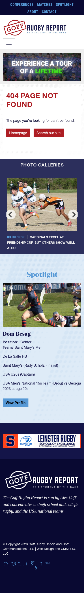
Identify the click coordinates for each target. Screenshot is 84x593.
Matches (45, 4)
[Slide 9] (66, 408)
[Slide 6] (48, 408)
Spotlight (65, 4)
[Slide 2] (23, 408)
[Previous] (11, 214)
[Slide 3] (29, 408)
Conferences (22, 4)
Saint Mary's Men (29, 347)
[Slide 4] (36, 408)
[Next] (73, 214)
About (32, 11)
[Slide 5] (42, 408)
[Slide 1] (17, 408)
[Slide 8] (60, 408)
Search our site (49, 133)
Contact (49, 11)
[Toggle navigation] (9, 42)
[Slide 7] (54, 408)
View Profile (16, 402)
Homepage (18, 133)
